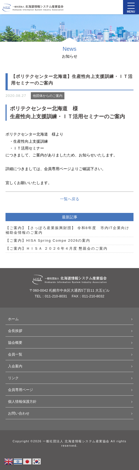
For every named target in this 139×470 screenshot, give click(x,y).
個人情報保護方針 (22, 401)
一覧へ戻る (69, 199)
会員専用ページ (20, 390)
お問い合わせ (18, 413)
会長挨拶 (15, 331)
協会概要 (15, 342)
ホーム (13, 319)
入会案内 (15, 366)
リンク (13, 378)
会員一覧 (15, 354)
